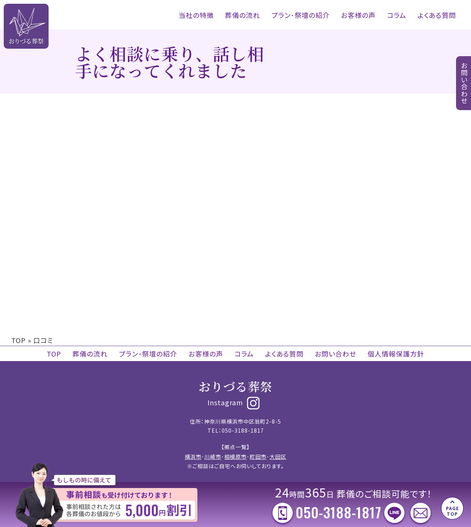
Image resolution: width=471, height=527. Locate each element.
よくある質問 (437, 15)
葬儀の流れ (242, 15)
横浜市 (193, 456)
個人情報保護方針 (395, 353)
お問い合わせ (335, 353)
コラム (396, 15)
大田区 (278, 456)
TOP (18, 340)
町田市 (258, 456)
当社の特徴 (196, 15)
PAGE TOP (452, 511)
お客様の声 (358, 15)
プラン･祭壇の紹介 (300, 15)
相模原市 (235, 456)
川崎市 (212, 456)
